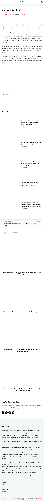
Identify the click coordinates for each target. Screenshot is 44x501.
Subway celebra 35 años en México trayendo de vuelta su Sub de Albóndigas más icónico (31, 204)
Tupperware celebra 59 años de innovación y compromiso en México (18, 449)
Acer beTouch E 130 (33, 223)
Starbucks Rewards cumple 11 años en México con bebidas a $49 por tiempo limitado (30, 184)
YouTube (4, 36)
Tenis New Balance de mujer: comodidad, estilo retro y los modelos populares (30, 123)
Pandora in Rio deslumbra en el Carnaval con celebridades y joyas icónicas (20, 475)
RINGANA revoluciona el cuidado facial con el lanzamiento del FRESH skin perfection (20, 457)
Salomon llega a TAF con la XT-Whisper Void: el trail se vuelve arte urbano (31, 163)
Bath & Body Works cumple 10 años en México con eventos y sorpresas (19, 472)
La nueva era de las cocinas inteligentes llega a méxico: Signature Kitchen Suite (21, 447)
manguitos (8, 14)
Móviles (24, 14)
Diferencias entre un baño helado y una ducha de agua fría (31, 143)
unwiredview (7, 94)
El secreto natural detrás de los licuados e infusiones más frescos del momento (21, 454)
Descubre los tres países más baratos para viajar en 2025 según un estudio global (22, 466)
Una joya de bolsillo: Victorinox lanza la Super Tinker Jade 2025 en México (20, 452)
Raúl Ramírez (24, 126)
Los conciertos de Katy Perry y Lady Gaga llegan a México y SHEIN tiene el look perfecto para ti (21, 463)
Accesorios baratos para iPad (12, 224)
